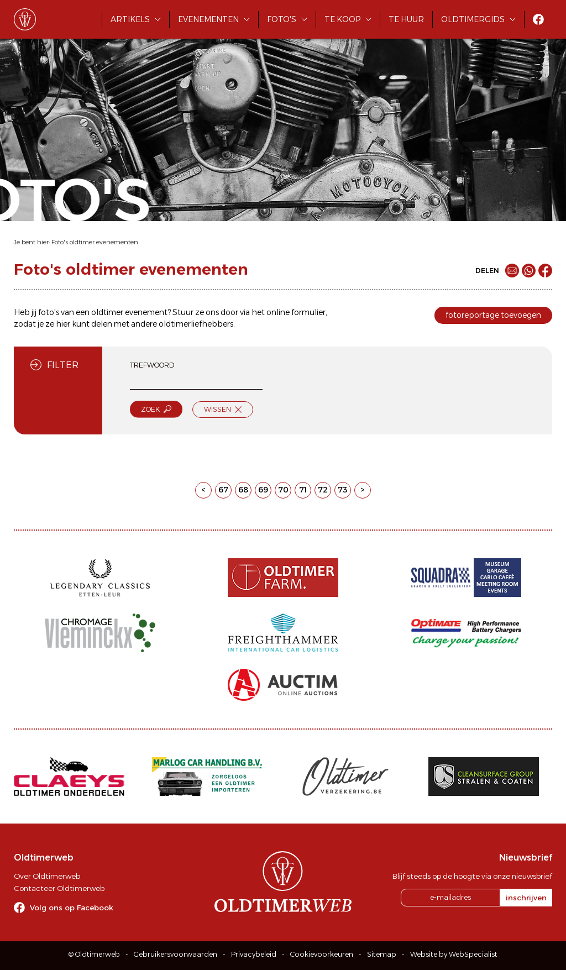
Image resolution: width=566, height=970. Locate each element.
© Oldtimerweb (94, 954)
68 (243, 490)
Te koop (342, 19)
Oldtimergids (473, 19)
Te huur (406, 19)
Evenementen (208, 19)
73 (343, 490)
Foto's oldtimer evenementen (94, 242)
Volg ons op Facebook (71, 907)
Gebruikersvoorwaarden (175, 954)
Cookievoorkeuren (321, 954)
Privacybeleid (253, 954)
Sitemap (381, 954)
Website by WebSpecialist (453, 954)
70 (283, 490)
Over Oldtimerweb (47, 876)
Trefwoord (152, 365)
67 (223, 490)
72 (323, 490)
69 (263, 490)
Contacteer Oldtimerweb (59, 888)
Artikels (130, 19)
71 (303, 490)
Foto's (281, 19)
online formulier (296, 312)
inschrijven (526, 897)
